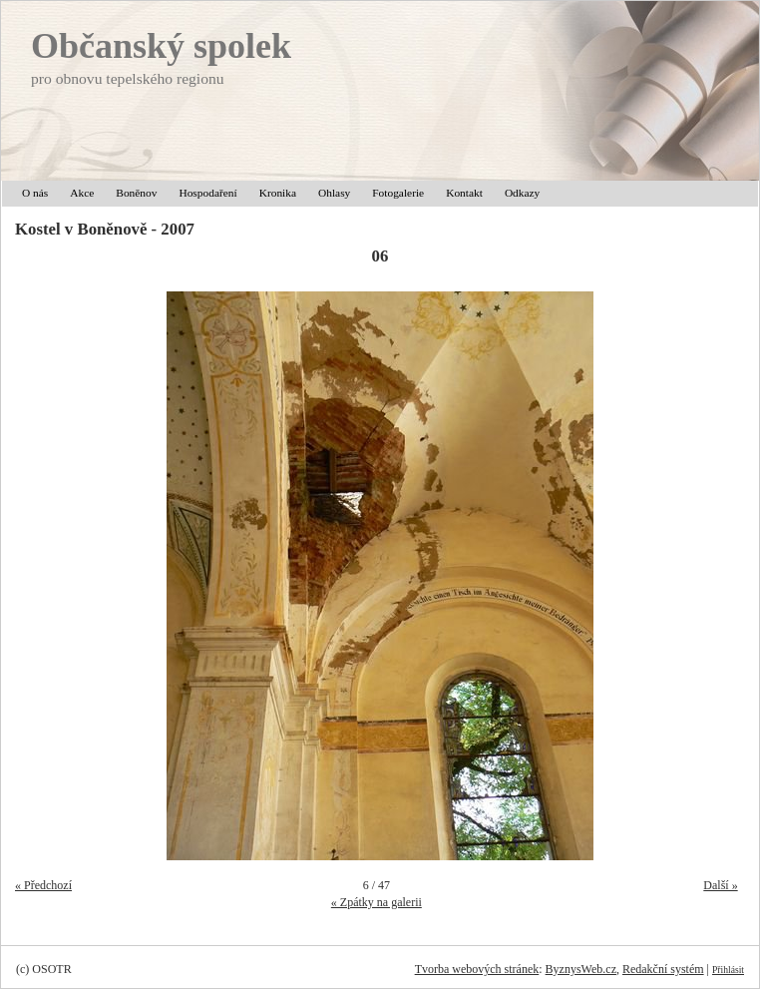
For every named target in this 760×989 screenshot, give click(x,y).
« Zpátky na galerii (376, 902)
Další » (720, 885)
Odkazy (522, 193)
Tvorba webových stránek (477, 969)
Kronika (277, 193)
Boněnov (136, 193)
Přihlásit (728, 969)
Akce (82, 193)
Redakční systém (663, 969)
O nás (35, 193)
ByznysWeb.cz (581, 969)
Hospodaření (207, 193)
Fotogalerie (398, 193)
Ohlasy (334, 193)
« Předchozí (43, 885)
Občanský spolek (161, 46)
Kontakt (464, 193)
